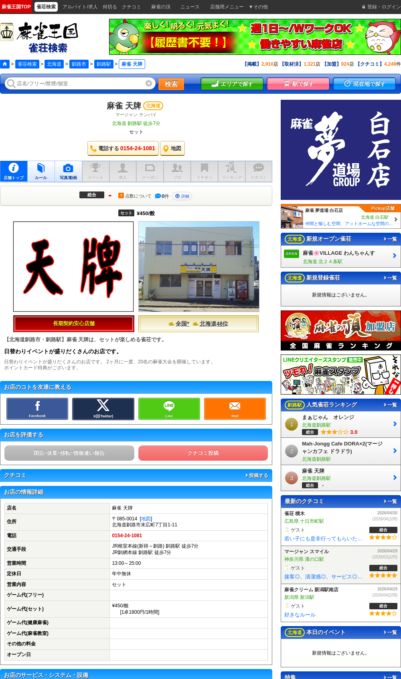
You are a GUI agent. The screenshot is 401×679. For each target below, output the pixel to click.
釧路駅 (104, 64)
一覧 (390, 239)
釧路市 (79, 64)
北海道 (54, 64)
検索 (171, 84)
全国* (178, 323)
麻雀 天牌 (124, 105)
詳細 (182, 196)
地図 (146, 519)
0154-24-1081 (127, 535)
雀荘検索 (27, 64)
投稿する (256, 475)
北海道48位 (210, 323)
